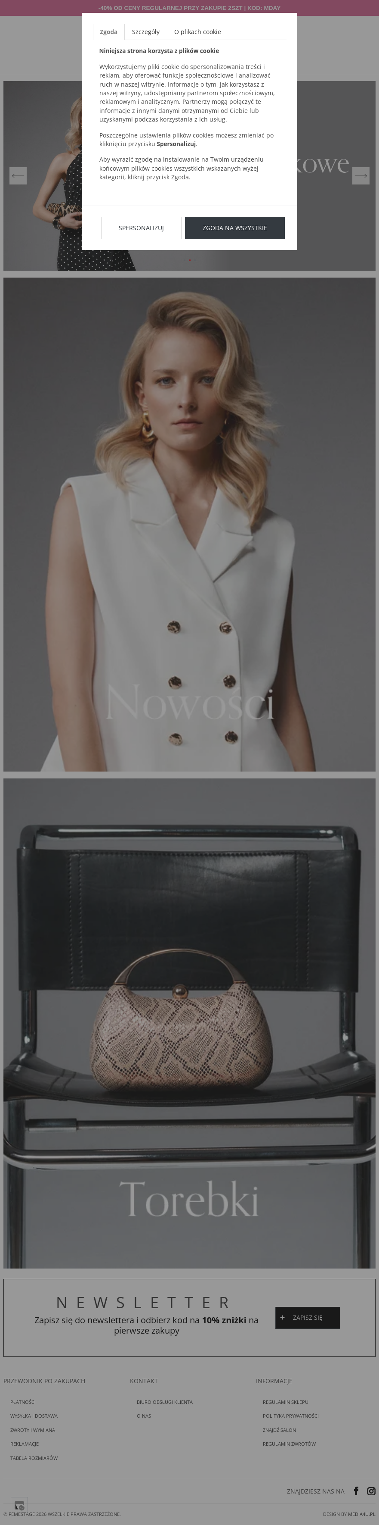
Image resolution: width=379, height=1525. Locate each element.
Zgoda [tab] (109, 32)
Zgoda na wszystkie (235, 228)
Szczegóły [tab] (146, 32)
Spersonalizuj (141, 228)
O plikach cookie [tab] (197, 32)
